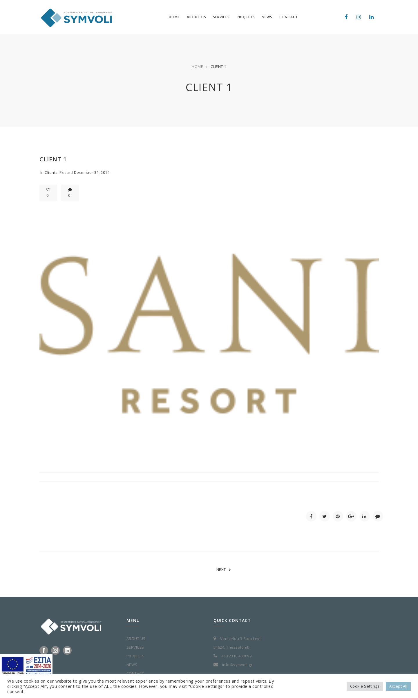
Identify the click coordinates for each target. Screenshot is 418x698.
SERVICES (135, 647)
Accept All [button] (398, 686)
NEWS (131, 664)
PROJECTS (135, 656)
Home (197, 66)
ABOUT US (136, 638)
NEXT (223, 569)
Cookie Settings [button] (365, 686)
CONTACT (135, 673)
